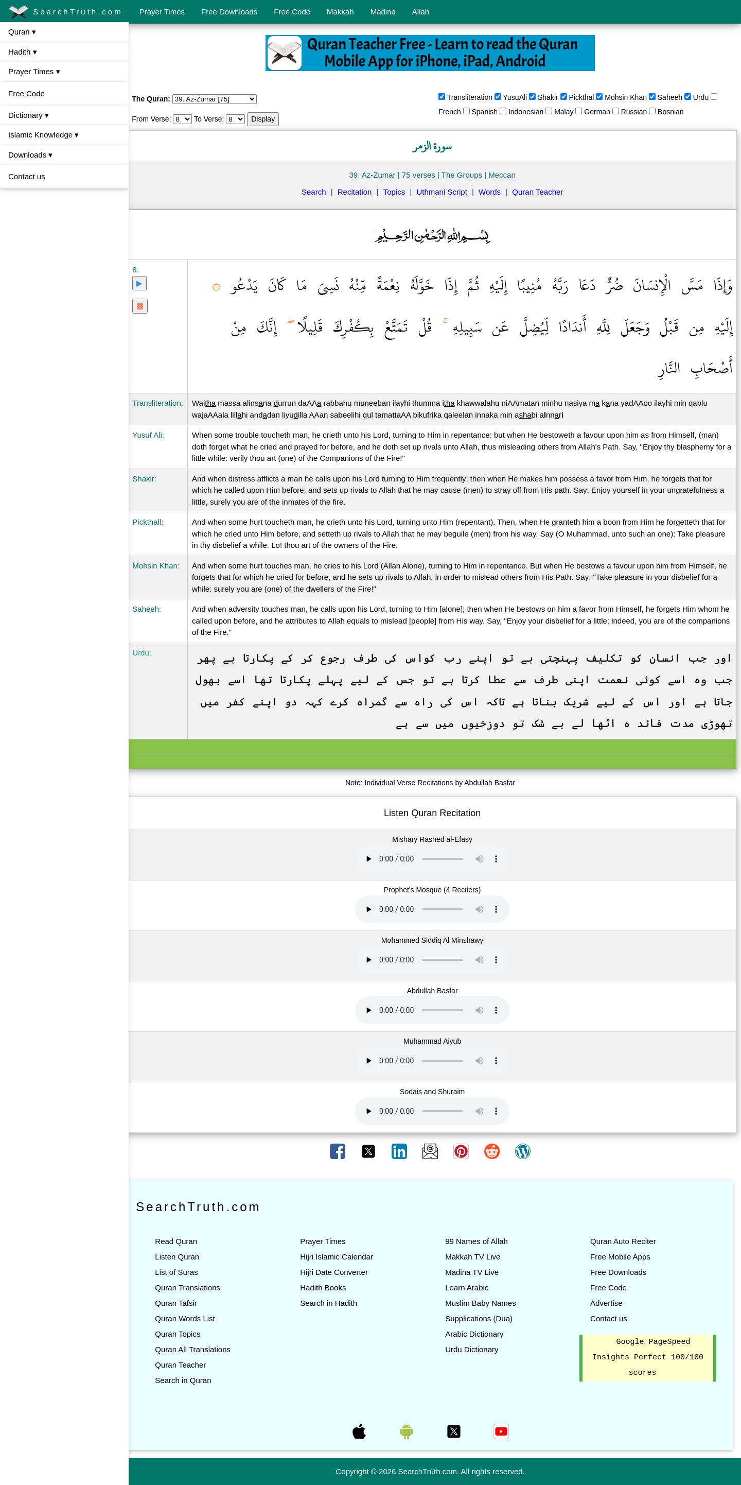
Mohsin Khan (630, 97)
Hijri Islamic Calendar (343, 1256)
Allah (420, 11)
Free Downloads (229, 11)
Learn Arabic (471, 1287)
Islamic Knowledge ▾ (43, 134)
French (454, 112)
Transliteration (474, 97)
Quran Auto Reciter (625, 1241)
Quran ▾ (22, 31)
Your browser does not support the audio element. (437, 859)
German (602, 112)
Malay (568, 112)
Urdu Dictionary (476, 1349)
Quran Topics (186, 1333)
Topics (399, 191)
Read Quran (185, 1241)
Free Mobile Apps (622, 1256)
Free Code (292, 11)
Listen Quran (186, 1256)
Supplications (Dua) (483, 1318)
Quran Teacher (542, 191)
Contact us (26, 176)
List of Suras (185, 1272)
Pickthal (585, 97)
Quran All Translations (202, 1349)
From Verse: (160, 119)
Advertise (608, 1303)
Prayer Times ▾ (34, 71)
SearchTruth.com (65, 12)
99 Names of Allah (481, 1241)
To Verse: (218, 119)
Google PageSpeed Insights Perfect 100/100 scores (648, 1357)
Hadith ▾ (22, 51)
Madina (383, 11)
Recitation (359, 191)
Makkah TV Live (477, 1256)
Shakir (552, 97)
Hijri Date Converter (341, 1272)
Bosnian (675, 112)
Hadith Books (329, 1287)
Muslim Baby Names (485, 1303)
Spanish (489, 112)
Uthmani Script (446, 191)
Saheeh (674, 97)
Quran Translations (197, 1287)
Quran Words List (194, 1318)
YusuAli (519, 97)
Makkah (340, 11)
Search (318, 191)
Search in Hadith (335, 1303)
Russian (639, 112)
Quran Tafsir (185, 1303)
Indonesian (531, 112)
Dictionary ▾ (28, 115)
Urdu (705, 97)
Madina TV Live (476, 1272)
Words (494, 191)
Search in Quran (192, 1380)
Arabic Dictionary (479, 1333)
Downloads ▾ (30, 154)
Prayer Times (162, 11)
